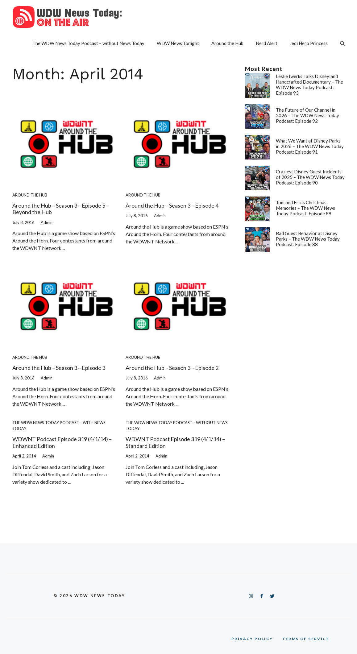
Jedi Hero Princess (309, 43)
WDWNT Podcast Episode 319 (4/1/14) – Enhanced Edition (62, 442)
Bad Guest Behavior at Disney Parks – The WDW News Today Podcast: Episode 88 (308, 238)
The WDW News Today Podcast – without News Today (88, 43)
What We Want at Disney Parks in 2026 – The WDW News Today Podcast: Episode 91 (310, 146)
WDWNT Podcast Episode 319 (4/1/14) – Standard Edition (175, 442)
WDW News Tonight (178, 43)
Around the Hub (227, 43)
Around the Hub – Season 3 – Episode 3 (58, 367)
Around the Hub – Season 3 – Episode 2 (172, 367)
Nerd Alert (266, 43)
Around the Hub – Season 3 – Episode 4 (172, 205)
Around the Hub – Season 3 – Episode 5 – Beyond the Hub (60, 209)
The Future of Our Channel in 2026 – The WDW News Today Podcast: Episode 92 (307, 115)
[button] (342, 43)
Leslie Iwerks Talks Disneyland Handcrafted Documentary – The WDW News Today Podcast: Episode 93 (309, 84)
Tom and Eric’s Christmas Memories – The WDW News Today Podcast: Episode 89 (305, 208)
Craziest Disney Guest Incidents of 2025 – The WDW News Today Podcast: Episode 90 (310, 177)
